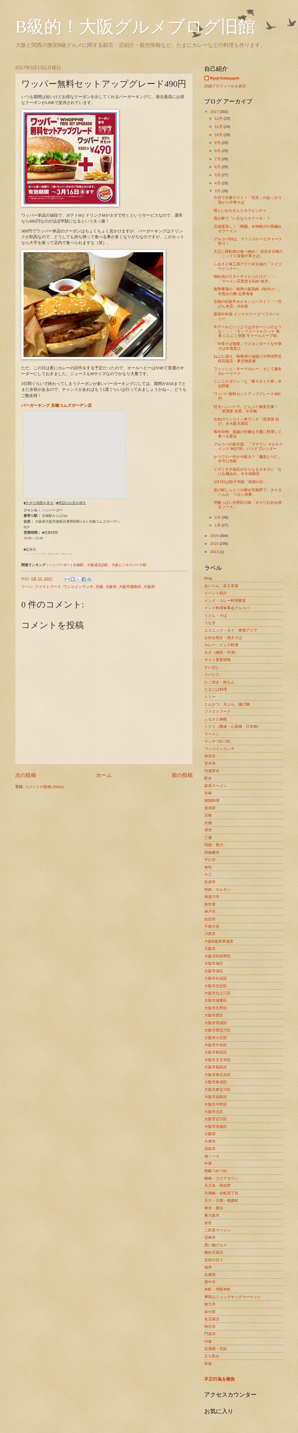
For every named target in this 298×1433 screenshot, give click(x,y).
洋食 (208, 1341)
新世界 (210, 904)
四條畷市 (211, 852)
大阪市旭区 (213, 963)
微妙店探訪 (213, 1252)
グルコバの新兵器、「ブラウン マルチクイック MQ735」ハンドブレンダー (248, 446)
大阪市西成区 (215, 1023)
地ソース (211, 1156)
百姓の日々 (213, 1260)
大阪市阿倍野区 (217, 956)
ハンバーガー (59, 565)
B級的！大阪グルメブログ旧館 (135, 26)
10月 (219, 134)
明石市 (210, 1326)
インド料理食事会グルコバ (227, 608)
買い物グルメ (215, 1245)
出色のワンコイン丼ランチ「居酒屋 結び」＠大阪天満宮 (246, 421)
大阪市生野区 (215, 1008)
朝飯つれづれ (215, 1171)
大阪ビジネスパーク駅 (128, 565)
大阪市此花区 (215, 978)
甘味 (208, 793)
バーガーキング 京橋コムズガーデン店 (56, 405)
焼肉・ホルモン (217, 889)
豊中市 (210, 1282)
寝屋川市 (211, 897)
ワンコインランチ (78, 586)
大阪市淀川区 (215, 1119)
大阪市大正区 (215, 1038)
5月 (217, 175)
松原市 (210, 882)
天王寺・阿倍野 (217, 1185)
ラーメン (211, 734)
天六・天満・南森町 (221, 1200)
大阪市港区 (213, 971)
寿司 (208, 867)
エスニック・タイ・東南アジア (230, 630)
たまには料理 (215, 689)
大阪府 (149, 586)
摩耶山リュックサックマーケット (232, 1297)
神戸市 (210, 911)
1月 (217, 525)
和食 (208, 1363)
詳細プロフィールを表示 (225, 86)
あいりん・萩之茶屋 (221, 586)
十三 (208, 874)
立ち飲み (211, 1356)
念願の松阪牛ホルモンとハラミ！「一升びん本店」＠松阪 (248, 303)
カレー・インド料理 (221, 645)
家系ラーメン (215, 786)
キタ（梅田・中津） (221, 652)
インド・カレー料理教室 (225, 600)
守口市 (210, 860)
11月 (219, 126)
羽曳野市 (211, 771)
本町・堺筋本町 (217, 1289)
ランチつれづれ (217, 741)
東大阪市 (211, 1215)
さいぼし (211, 667)
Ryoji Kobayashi (224, 78)
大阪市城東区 (215, 1000)
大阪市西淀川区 (217, 1030)
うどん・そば (215, 615)
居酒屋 (210, 808)
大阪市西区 (213, 1015)
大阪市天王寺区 (217, 1060)
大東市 (210, 1141)
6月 (217, 167)
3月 (217, 191)
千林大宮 (211, 926)
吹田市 (210, 919)
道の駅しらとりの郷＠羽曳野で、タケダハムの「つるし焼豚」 (248, 492)
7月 (217, 159)
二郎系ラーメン (217, 1230)
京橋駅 (78, 565)
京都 (208, 823)
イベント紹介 (215, 593)
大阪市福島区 (215, 1097)
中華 (208, 1163)
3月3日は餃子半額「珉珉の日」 (240, 482)
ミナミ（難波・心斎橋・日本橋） (232, 726)
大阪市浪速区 (215, 1126)
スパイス (211, 674)
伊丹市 (210, 756)
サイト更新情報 (217, 660)
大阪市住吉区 (215, 986)
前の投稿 (182, 775)
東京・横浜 (213, 1208)
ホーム (104, 775)
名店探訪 (211, 1319)
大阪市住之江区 (217, 993)
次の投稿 (25, 775)
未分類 (210, 1312)
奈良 (208, 1223)
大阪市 (111, 586)
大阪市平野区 (215, 1104)
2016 (214, 535)
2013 (214, 551)
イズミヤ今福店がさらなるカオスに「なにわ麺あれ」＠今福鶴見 (248, 471)
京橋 (99, 586)
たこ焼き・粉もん (219, 682)
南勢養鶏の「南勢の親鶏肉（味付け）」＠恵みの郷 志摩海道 (248, 291)
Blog (208, 578)
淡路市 (210, 1148)
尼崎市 (210, 1237)
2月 (217, 517)
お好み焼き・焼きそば (223, 637)
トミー (210, 697)
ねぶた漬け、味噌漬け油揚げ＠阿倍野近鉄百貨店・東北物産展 (248, 358)
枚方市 (210, 1304)
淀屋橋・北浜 (215, 1349)
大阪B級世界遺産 (218, 941)
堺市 (208, 830)
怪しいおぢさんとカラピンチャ (240, 210)
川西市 (210, 934)
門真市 (210, 1334)
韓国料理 (211, 800)
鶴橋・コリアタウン (221, 1178)
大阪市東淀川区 (217, 1089)
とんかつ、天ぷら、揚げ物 (227, 704)
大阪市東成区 (215, 1082)
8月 (217, 151)
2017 (214, 111)
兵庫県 (210, 1275)
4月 (217, 183)
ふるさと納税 (215, 719)
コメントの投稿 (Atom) (44, 786)
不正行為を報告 (219, 1379)
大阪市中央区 (215, 1045)
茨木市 (210, 763)
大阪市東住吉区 (217, 1074)
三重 (208, 837)
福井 (208, 1267)
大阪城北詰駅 (97, 565)
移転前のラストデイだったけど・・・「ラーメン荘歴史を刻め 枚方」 (246, 278)
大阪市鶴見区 (215, 1052)
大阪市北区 (213, 1111)
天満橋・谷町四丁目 (221, 1193)
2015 (214, 543)
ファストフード (48, 586)
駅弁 (208, 778)
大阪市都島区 (130, 586)
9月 (217, 142)
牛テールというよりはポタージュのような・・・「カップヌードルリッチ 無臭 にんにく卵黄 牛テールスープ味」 (248, 331)
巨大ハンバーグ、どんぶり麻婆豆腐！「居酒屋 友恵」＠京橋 (246, 408)
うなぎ (210, 623)
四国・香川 (213, 845)
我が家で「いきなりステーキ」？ (242, 218)
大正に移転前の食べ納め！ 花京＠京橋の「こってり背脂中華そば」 (248, 253)
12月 (219, 118)
